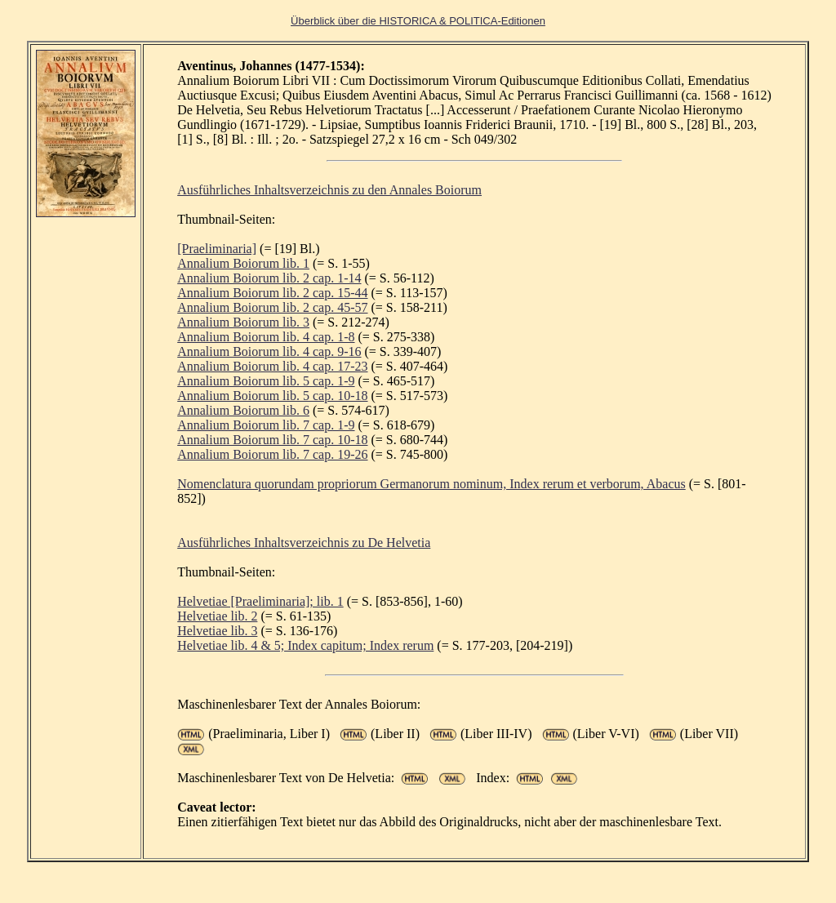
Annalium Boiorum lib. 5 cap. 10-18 (272, 396)
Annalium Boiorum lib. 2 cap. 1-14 (269, 278)
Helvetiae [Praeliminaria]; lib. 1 (260, 601)
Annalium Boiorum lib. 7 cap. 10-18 (272, 440)
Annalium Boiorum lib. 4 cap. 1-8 (265, 337)
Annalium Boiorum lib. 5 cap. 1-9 (265, 381)
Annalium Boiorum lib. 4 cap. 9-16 (269, 351)
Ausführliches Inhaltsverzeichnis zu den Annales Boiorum (329, 190)
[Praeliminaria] (216, 249)
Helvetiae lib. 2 (217, 616)
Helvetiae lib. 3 (217, 631)
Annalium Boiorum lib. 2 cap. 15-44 (272, 293)
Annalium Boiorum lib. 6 (243, 410)
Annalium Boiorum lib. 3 (243, 322)
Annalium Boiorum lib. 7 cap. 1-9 (265, 425)
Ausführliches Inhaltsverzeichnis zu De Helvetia (303, 542)
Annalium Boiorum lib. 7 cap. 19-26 (272, 454)
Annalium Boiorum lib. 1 (243, 263)
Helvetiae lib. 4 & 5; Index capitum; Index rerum (305, 645)
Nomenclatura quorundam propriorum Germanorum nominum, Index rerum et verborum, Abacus (431, 484)
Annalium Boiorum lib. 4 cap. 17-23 (272, 366)
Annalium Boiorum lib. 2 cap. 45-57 (272, 307)
